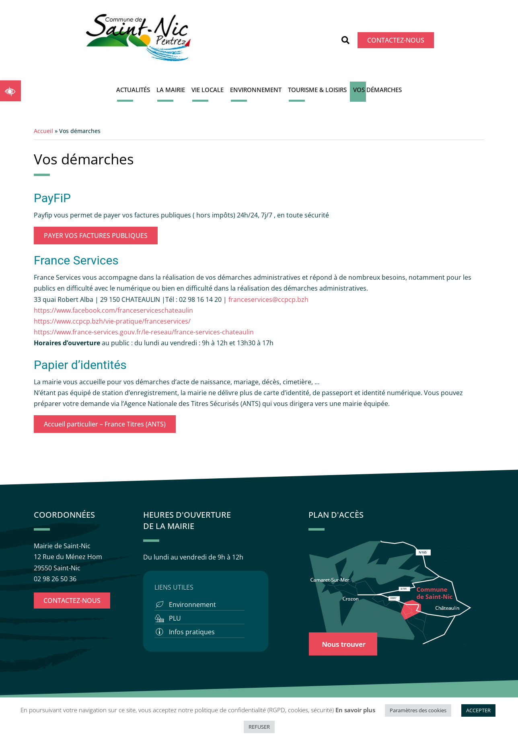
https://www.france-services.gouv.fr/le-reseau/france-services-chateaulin (144, 332)
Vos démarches (377, 90)
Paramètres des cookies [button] (418, 710)
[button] (10, 90)
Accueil (43, 131)
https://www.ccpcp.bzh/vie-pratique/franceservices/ (112, 321)
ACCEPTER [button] (478, 710)
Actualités (133, 90)
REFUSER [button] (259, 726)
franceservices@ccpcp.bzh (269, 299)
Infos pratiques (192, 631)
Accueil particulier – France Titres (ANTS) (105, 424)
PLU (175, 618)
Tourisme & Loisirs (317, 90)
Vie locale (207, 90)
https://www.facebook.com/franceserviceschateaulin (113, 310)
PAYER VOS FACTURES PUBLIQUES (96, 235)
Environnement (256, 90)
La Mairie (170, 90)
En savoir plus (355, 710)
